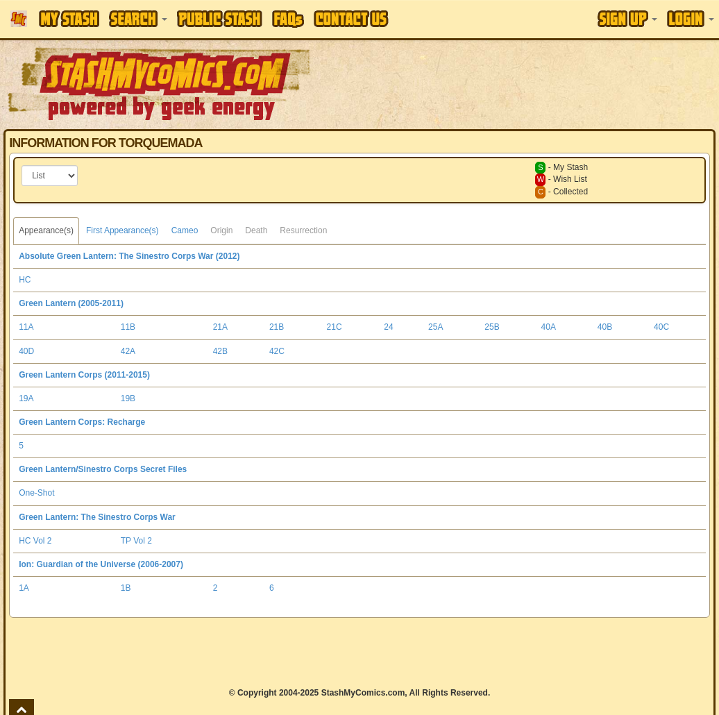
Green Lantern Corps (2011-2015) (84, 375)
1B (126, 588)
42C (277, 351)
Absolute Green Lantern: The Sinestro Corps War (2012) (129, 256)
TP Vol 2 (136, 541)
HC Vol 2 (35, 541)
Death (256, 230)
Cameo (184, 230)
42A (128, 351)
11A (26, 327)
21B (276, 327)
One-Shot (36, 493)
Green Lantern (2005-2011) (71, 303)
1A (24, 588)
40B (605, 327)
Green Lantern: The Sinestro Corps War (97, 517)
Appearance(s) (46, 230)
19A (26, 398)
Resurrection (303, 230)
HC (25, 280)
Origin (221, 230)
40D (26, 351)
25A (435, 327)
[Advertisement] (359, 652)
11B (128, 327)
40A (548, 327)
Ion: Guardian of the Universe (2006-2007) (101, 564)
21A (220, 327)
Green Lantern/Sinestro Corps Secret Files (103, 469)
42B (220, 351)
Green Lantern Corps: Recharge (82, 422)
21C (334, 327)
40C (661, 327)
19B (128, 398)
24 (388, 327)
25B (491, 327)
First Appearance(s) (122, 230)
